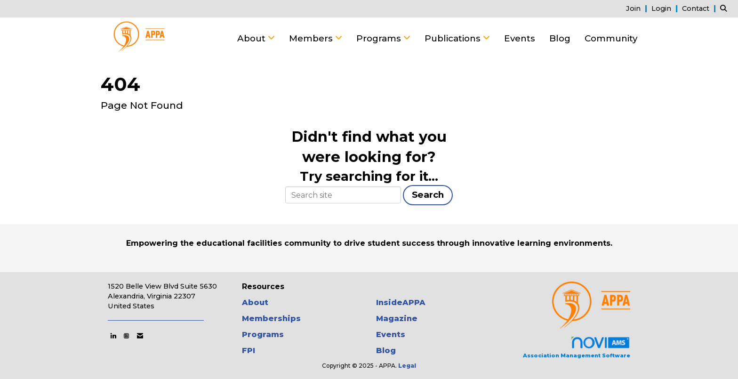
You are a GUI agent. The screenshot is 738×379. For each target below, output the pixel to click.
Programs (379, 38)
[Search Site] (725, 8)
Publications (454, 38)
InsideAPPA (400, 302)
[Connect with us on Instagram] (126, 336)
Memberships (271, 318)
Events (519, 38)
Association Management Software (576, 347)
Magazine (396, 318)
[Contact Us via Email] (140, 336)
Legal (407, 365)
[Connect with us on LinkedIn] (113, 336)
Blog (559, 38)
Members (312, 38)
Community (611, 38)
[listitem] (638, 8)
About (252, 38)
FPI (248, 350)
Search (428, 194)
